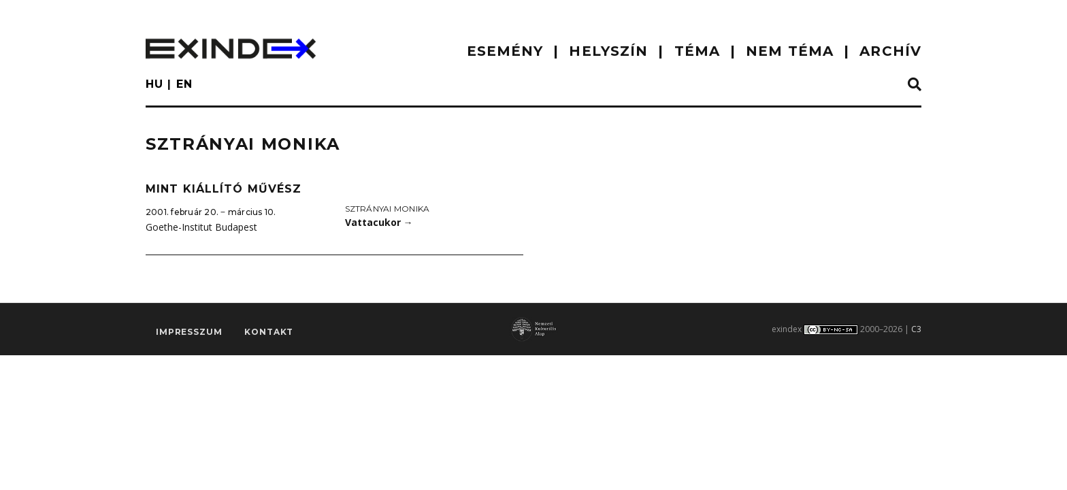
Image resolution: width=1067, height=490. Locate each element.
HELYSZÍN (608, 51)
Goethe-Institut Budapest (201, 226)
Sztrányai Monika (387, 208)
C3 (916, 329)
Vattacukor (379, 222)
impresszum (189, 332)
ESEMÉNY (505, 51)
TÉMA (697, 51)
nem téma (790, 51)
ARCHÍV (890, 51)
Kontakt (268, 332)
